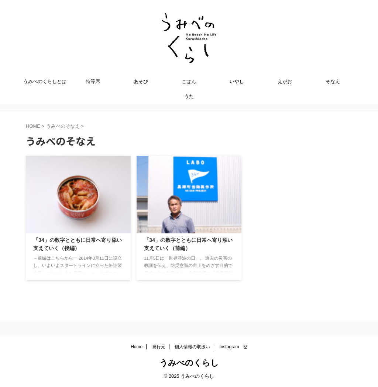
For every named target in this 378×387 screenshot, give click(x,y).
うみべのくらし (189, 362)
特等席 (93, 81)
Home (136, 346)
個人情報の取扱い (192, 346)
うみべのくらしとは (44, 81)
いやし (237, 81)
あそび (141, 81)
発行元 (158, 346)
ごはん (189, 81)
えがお (285, 81)
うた (189, 96)
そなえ (333, 81)
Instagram (233, 346)
